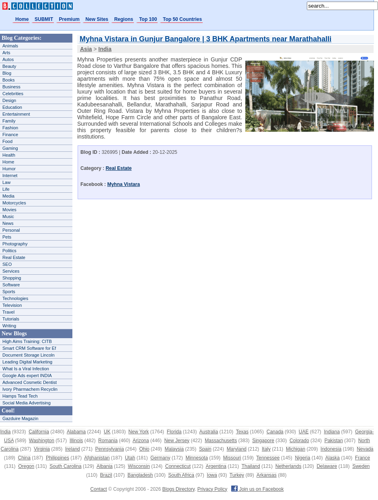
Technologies (15, 298)
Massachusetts (221, 440)
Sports (8, 291)
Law (6, 182)
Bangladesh (140, 475)
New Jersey (176, 440)
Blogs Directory (178, 489)
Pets (6, 237)
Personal (11, 230)
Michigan (295, 449)
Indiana (331, 432)
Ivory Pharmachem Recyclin (30, 389)
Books (8, 80)
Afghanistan (96, 458)
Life (6, 189)
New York (138, 432)
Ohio (144, 449)
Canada (275, 432)
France (362, 458)
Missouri (232, 458)
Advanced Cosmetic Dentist (29, 382)
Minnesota (196, 458)
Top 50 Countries (182, 19)
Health (8, 155)
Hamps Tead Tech (20, 396)
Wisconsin (139, 466)
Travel (8, 312)
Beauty (9, 66)
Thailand (251, 466)
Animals (10, 45)
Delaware (326, 466)
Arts (6, 52)
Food (7, 141)
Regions (123, 19)
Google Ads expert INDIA (27, 375)
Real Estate (13, 257)
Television (12, 305)
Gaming (10, 148)
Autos (8, 59)
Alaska (332, 458)
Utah (130, 458)
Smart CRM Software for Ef (29, 348)
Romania (107, 440)
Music (8, 216)
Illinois (76, 440)
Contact (98, 489)
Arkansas (267, 475)
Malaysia (174, 449)
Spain (205, 449)
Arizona (141, 440)
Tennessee (267, 458)
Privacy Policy (212, 489)
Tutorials (10, 318)
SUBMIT (44, 19)
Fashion (10, 127)
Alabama (76, 432)
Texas (242, 432)
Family (8, 120)
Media (8, 196)
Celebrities (12, 93)
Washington (41, 440)
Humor (9, 168)
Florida (174, 432)
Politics (9, 250)
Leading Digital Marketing (27, 361)
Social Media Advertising (26, 402)
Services (10, 271)
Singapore (263, 440)
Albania (105, 466)
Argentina (215, 466)
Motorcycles (14, 202)
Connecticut (178, 466)
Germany (160, 458)
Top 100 (148, 19)
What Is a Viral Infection (25, 368)
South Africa (181, 475)
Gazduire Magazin (20, 418)
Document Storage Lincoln (28, 355)
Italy (266, 449)
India (5, 432)
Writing (9, 325)
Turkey (237, 475)
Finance (10, 134)
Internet (9, 175)
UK (107, 432)
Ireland (72, 449)
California (39, 432)
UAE (304, 432)
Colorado (299, 440)
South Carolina (65, 466)
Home (22, 19)
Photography (14, 243)
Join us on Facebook (257, 489)
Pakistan (334, 440)
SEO (7, 264)
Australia (208, 432)
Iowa (212, 475)
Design (9, 100)
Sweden (361, 466)
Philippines (57, 458)
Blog (6, 73)
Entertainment (16, 114)
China (24, 458)
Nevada (365, 449)
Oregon (26, 466)
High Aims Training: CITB (27, 341)
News (8, 223)
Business (11, 86)
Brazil (106, 475)
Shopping (11, 278)
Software (11, 284)
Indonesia (330, 449)
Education (12, 107)
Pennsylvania (109, 449)
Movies (9, 209)
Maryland (237, 449)
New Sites (97, 19)
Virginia (42, 449)
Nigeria (302, 458)
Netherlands (288, 466)
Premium (69, 19)
